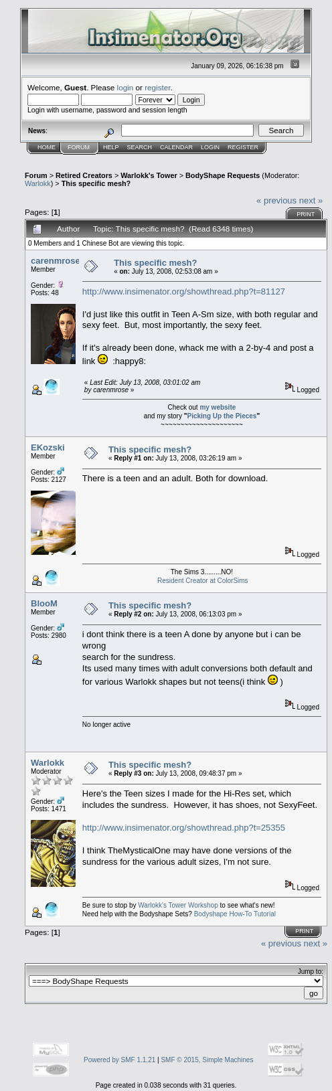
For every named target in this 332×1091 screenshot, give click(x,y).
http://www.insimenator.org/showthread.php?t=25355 (183, 828)
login (125, 87)
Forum (79, 147)
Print (306, 214)
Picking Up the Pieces (221, 416)
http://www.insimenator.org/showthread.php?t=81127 (183, 291)
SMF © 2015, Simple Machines (207, 1060)
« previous (276, 200)
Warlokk (38, 183)
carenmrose (55, 261)
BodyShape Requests (222, 175)
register (157, 87)
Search (140, 147)
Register (243, 147)
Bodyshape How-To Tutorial (235, 914)
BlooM (44, 603)
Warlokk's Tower (148, 175)
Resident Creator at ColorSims (202, 580)
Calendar (176, 147)
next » (311, 200)
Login (210, 147)
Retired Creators (84, 175)
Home (46, 147)
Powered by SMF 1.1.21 (119, 1060)
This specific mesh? (96, 183)
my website (217, 407)
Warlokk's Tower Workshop (178, 905)
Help (111, 147)
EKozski (48, 447)
